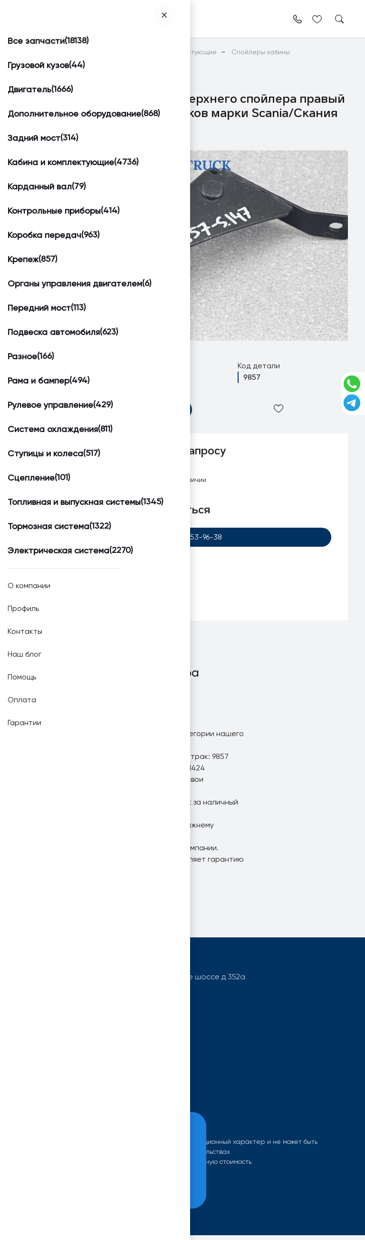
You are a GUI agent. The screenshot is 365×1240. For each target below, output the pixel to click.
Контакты (139, 1097)
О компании (145, 1084)
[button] (48, 162)
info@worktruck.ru (61, 996)
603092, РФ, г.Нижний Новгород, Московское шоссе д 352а (138, 981)
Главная (29, 52)
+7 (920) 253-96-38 (182, 538)
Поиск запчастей (48, 1084)
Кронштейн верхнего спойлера (139, 749)
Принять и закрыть (72, 1186)
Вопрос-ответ (44, 1097)
